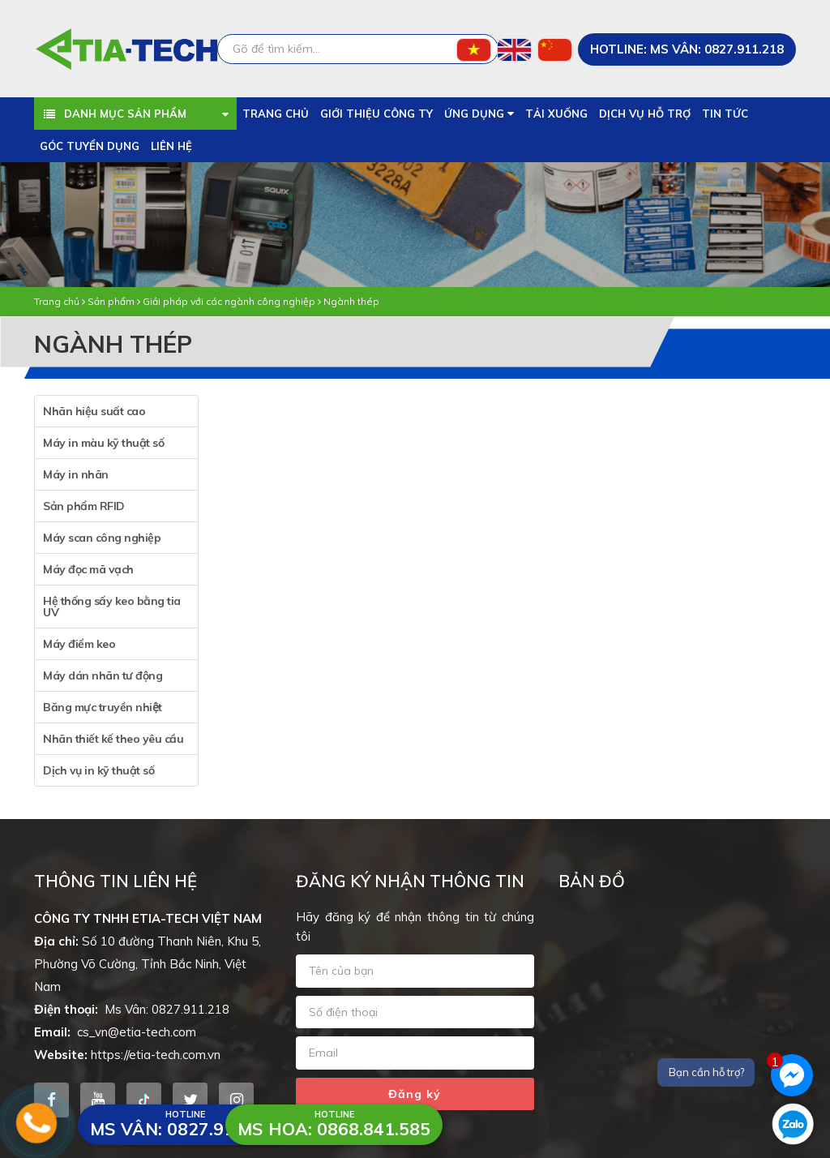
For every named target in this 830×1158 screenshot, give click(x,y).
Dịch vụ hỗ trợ (645, 113)
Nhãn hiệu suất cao (94, 411)
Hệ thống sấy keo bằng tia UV (112, 607)
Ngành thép (351, 301)
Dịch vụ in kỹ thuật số (98, 770)
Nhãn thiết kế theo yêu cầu (113, 738)
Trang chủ (275, 113)
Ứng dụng (479, 113)
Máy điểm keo (79, 644)
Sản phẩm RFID (84, 506)
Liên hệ (171, 145)
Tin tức (725, 113)
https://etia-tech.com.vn (155, 1054)
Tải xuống (556, 113)
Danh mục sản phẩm (126, 113)
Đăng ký (414, 1094)
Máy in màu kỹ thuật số (103, 442)
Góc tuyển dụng (89, 145)
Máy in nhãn (76, 474)
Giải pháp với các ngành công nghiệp (229, 301)
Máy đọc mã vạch (88, 569)
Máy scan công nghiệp (101, 537)
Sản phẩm (111, 301)
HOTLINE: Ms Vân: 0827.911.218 (687, 49)
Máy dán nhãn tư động (102, 675)
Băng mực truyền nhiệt (102, 707)
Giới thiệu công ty (376, 113)
